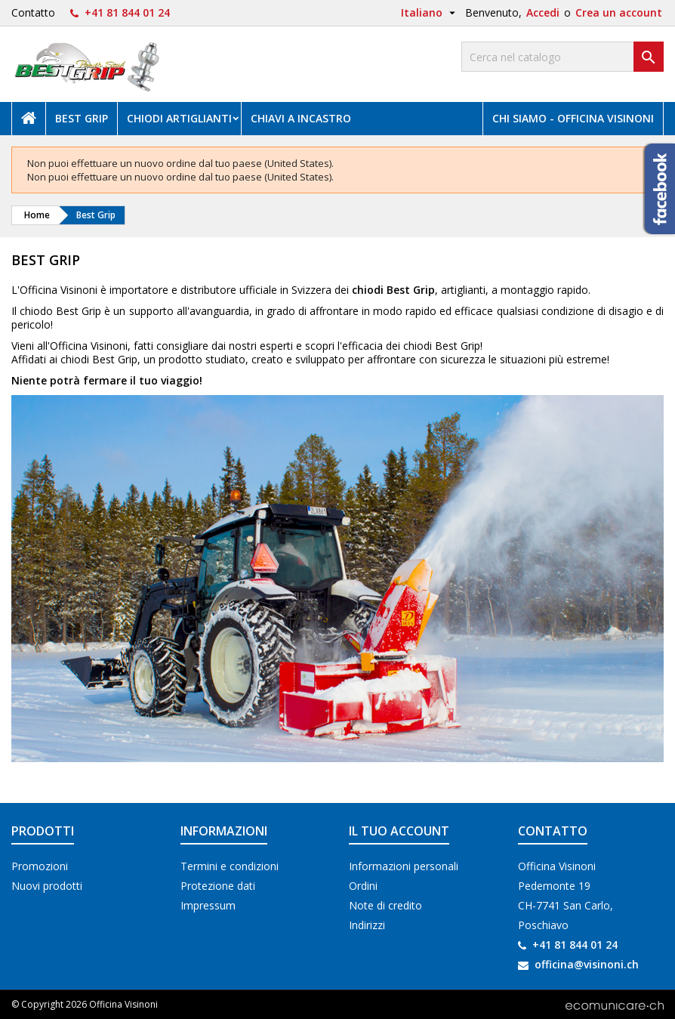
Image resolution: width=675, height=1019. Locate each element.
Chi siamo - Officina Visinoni (573, 118)
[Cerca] (562, 57)
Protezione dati (217, 886)
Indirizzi (367, 925)
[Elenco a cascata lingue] (430, 13)
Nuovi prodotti (46, 886)
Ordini (363, 886)
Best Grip (81, 118)
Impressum (208, 905)
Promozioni (39, 866)
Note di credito (385, 905)
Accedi (542, 12)
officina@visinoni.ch (587, 964)
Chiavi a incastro (301, 118)
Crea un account (618, 12)
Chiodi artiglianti (179, 118)
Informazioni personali (403, 866)
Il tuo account (399, 831)
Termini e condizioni (229, 866)
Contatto (33, 12)
